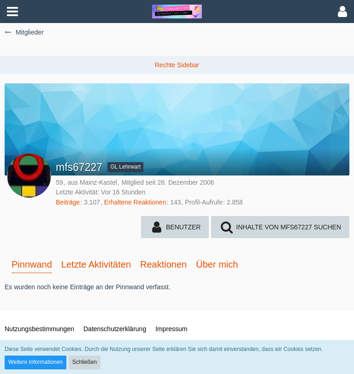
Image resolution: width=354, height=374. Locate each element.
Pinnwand (32, 264)
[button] (12, 11)
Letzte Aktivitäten (96, 264)
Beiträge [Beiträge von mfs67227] (68, 202)
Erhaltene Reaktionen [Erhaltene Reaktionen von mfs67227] (135, 202)
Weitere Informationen (35, 362)
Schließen (84, 362)
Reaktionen (163, 264)
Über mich (217, 264)
